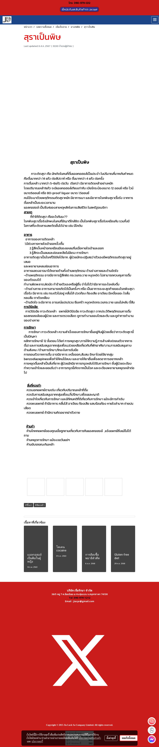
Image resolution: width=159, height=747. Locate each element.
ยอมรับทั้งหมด (128, 738)
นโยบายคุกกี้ (37, 741)
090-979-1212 (82, 3)
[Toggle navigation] (154, 19)
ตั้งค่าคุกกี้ (111, 738)
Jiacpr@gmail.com (83, 601)
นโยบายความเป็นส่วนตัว (90, 738)
